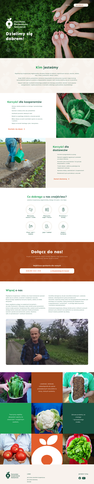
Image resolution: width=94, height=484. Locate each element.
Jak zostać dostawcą (32, 479)
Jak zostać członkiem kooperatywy (36, 477)
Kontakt (29, 481)
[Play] (47, 342)
